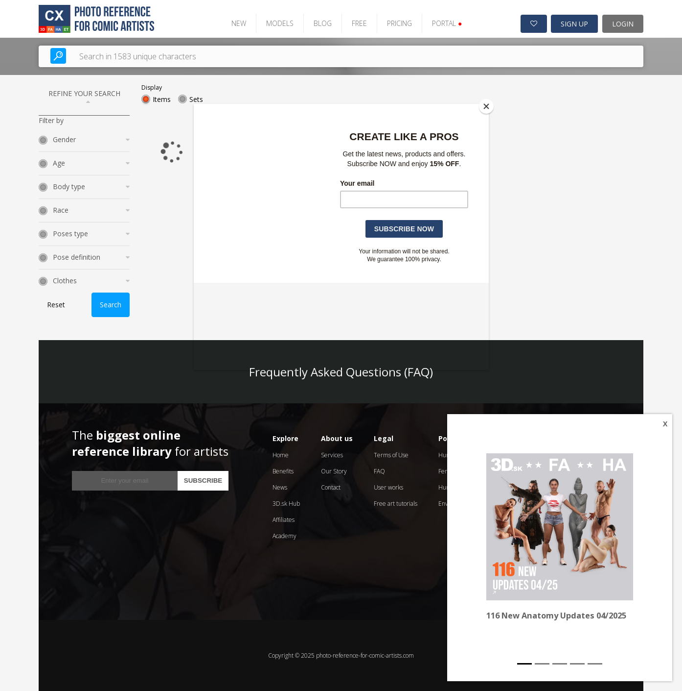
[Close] (486, 106)
